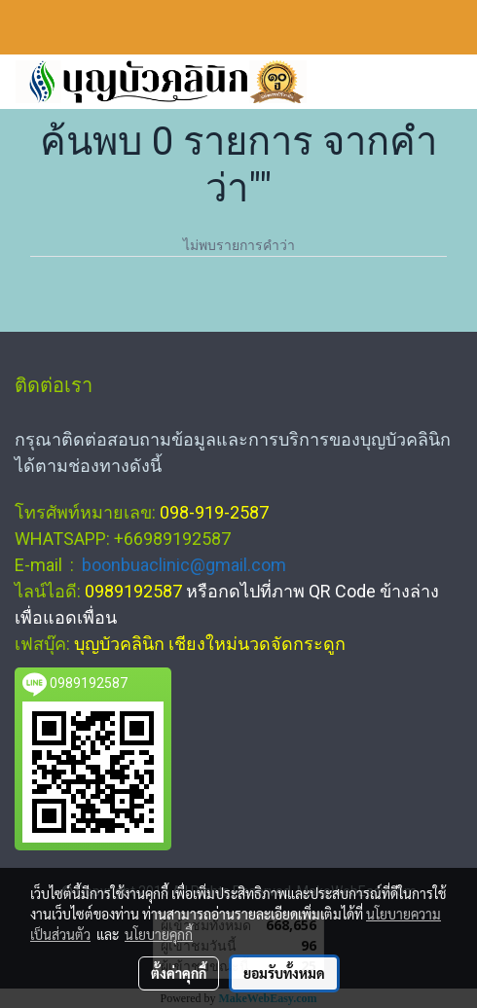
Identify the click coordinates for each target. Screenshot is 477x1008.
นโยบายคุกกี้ (159, 934)
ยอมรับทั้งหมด (284, 973)
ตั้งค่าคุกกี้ (178, 973)
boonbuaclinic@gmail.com (184, 565)
